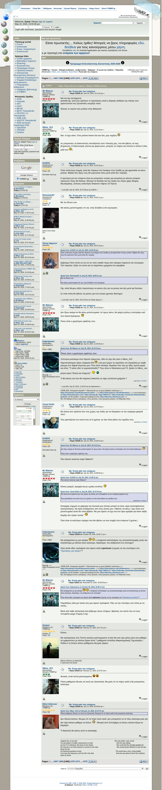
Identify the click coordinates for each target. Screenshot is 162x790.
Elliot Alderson (50, 704)
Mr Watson (20, 300)
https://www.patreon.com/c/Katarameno (115, 393)
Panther (20, 132)
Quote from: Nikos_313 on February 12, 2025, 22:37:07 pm (82, 711)
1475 (85, 78)
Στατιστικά (19, 335)
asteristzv (18, 379)
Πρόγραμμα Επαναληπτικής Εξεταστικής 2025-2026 (95, 64)
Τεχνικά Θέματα (70, 8)
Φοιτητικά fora (23, 66)
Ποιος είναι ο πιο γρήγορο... (23, 328)
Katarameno (48, 341)
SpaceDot (21, 127)
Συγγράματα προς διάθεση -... (24, 299)
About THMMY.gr (108, 8)
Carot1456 (19, 388)
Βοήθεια (70, 47)
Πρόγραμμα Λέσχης (26, 68)
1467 (55, 78)
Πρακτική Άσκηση (25, 70)
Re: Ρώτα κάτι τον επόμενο (82, 91)
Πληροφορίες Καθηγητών (21, 86)
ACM (19, 99)
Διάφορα (91, 70)
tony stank (20, 233)
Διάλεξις (19, 271)
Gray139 (18, 372)
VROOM (21, 130)
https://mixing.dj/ (91, 395)
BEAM (20, 108)
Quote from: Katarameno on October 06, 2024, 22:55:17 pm (82, 587)
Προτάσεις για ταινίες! (71, 551)
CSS (95, 785)
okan (17, 315)
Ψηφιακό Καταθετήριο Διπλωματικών (25, 81)
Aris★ (18, 218)
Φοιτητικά (58, 8)
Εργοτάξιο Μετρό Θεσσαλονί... (24, 313)
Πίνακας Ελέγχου (22, 138)
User (17, 248)
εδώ (141, 43)
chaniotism (19, 386)
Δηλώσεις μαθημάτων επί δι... (24, 209)
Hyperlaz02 (20, 285)
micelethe (18, 381)
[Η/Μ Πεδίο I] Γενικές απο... (23, 321)
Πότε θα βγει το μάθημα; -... (23, 202)
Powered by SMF (66, 783)
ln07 (16, 389)
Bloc (84, 785)
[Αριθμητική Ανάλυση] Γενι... (23, 291)
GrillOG (46, 163)
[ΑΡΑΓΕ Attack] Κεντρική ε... (23, 217)
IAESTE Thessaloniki (26, 120)
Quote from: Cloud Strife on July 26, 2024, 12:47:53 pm (81, 491)
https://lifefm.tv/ (104, 395)
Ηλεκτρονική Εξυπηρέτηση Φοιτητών (24, 74)
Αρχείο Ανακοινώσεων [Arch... (24, 254)
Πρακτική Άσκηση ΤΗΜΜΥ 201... (25, 269)
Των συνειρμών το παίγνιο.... (24, 187)
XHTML (90, 785)
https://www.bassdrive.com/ (73, 395)
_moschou (19, 382)
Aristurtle (21, 101)
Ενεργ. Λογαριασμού (26, 49)
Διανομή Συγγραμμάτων (27, 77)
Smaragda (19, 374)
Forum (20, 44)
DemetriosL (19, 391)
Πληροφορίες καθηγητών (22, 284)
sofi (17, 241)
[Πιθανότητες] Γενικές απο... (23, 276)
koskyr (17, 375)
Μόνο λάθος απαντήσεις (22, 194)
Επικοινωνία (22, 51)
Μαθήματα (47, 8)
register (49, 21)
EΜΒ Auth (21, 118)
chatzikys (64, 72)
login (40, 21)
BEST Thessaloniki (25, 111)
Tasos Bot (19, 203)
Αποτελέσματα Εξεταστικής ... (24, 246)
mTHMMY (21, 92)
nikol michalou (20, 377)
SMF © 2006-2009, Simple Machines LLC (87, 783)
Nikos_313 (20, 211)
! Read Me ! (36, 8)
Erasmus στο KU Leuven (22, 306)
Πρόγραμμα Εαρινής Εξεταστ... (24, 224)
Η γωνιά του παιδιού (105, 70)
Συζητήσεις (82, 8)
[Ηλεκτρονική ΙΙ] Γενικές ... (23, 232)
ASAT (19, 106)
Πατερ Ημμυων (50, 243)
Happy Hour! (94, 8)
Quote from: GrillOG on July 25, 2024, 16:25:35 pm (79, 250)
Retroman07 (48, 195)
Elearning (21, 63)
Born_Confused (20, 384)
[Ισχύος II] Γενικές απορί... (23, 239)
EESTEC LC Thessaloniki (21, 114)
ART (19, 104)
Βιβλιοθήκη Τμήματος (26, 61)
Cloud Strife (48, 404)
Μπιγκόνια (20, 189)
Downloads (25, 8)
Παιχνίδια (119, 70)
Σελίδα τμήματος (24, 58)
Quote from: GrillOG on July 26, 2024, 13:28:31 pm (79, 477)
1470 (72, 78)
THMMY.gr (46, 70)
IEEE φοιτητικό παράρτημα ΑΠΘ (22, 124)
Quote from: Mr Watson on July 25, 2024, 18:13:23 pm (80, 348)
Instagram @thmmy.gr (27, 89)
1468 (61, 78)
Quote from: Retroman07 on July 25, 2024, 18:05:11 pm (81, 276)
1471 (77, 78)
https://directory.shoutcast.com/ (112, 397)
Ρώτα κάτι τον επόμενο (88, 72)
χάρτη (121, 47)
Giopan (46, 625)
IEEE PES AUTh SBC (23, 263)
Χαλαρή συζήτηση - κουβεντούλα (72, 70)
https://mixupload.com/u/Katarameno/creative (77, 393)
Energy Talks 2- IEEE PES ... (24, 261)
